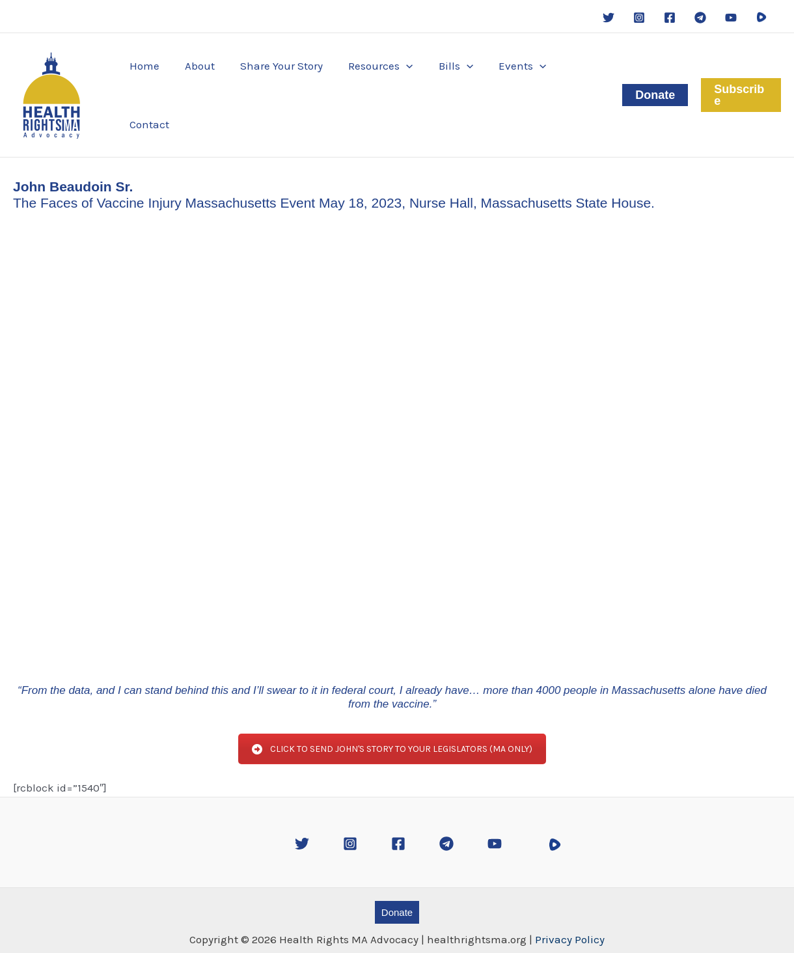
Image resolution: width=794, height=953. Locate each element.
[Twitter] (608, 17)
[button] (371, 88)
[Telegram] (700, 17)
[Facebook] (670, 17)
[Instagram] (639, 17)
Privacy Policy (570, 926)
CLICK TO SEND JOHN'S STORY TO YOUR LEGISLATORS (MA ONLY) (392, 735)
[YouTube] (731, 17)
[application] (397, 88)
